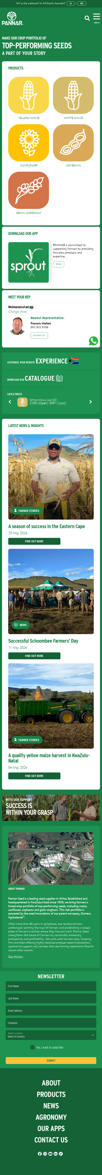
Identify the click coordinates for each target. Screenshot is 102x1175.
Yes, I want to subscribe (46, 1047)
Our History (15, 956)
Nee (81, 3)
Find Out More (34, 541)
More (58, 264)
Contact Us (39, 335)
